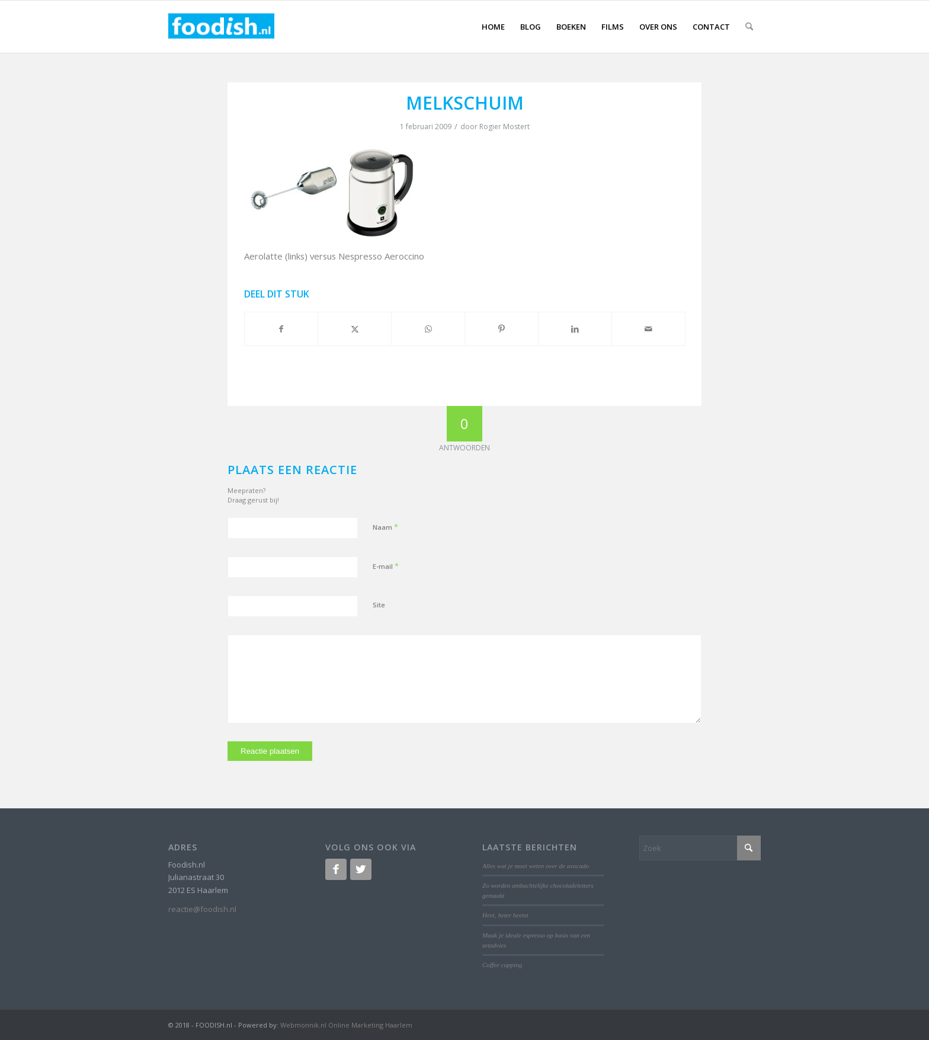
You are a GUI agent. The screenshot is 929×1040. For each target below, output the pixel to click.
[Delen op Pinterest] (501, 328)
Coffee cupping (502, 964)
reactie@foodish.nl (202, 909)
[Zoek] (749, 27)
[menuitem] (493, 27)
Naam (385, 526)
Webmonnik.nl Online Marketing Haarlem (346, 1024)
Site (379, 604)
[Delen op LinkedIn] (575, 328)
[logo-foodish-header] (221, 27)
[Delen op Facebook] (281, 328)
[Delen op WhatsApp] (428, 328)
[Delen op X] (354, 328)
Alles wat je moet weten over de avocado (535, 865)
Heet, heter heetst (505, 915)
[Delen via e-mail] (648, 328)
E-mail (386, 566)
